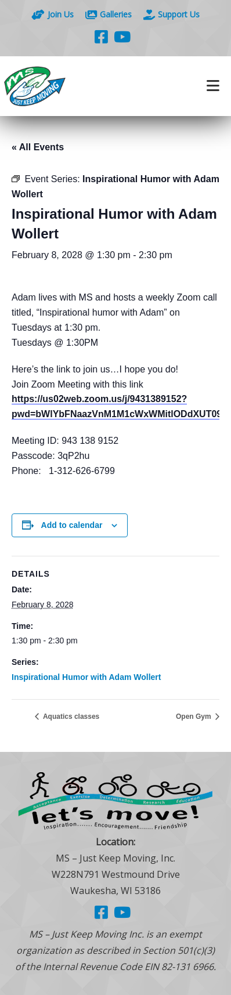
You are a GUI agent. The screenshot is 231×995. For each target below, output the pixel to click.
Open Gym (194, 716)
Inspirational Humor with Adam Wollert (86, 677)
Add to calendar (72, 525)
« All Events (38, 147)
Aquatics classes (70, 716)
